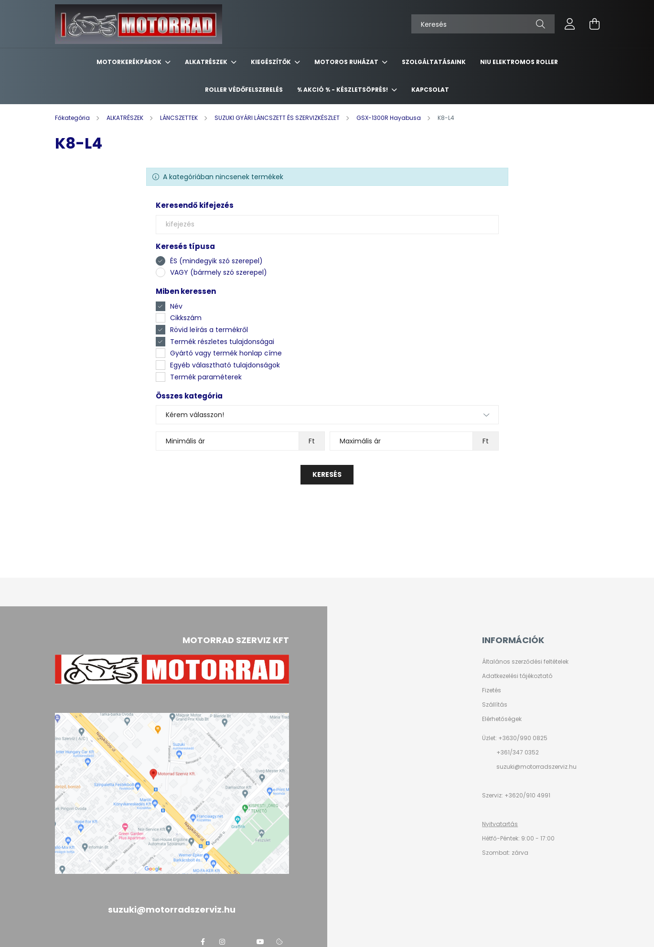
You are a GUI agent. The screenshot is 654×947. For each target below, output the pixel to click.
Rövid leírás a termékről (209, 329)
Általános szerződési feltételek (525, 661)
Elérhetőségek (502, 719)
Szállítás (494, 704)
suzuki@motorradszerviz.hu (536, 767)
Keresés (327, 474)
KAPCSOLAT (430, 90)
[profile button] (569, 23)
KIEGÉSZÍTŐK (271, 62)
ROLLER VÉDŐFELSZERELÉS (244, 90)
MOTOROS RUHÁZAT (347, 62)
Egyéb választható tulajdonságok (225, 365)
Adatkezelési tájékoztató (517, 676)
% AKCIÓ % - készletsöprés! (343, 90)
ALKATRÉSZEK (207, 62)
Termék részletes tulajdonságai (222, 341)
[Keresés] (483, 23)
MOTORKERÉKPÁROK (129, 62)
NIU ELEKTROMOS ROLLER (519, 62)
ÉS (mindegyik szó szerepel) (216, 261)
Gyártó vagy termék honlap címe (226, 353)
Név (176, 306)
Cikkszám (186, 318)
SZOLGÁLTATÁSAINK (434, 62)
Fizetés (491, 690)
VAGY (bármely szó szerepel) (218, 272)
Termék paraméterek (206, 377)
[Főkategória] (73, 118)
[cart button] (594, 23)
